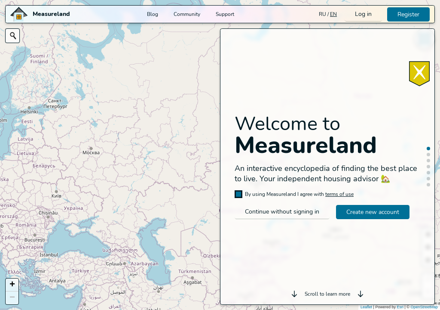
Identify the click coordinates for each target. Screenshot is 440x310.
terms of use (339, 194)
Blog (152, 14)
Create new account (372, 212)
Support (225, 14)
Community (187, 14)
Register (408, 14)
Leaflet (366, 307)
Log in (363, 14)
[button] (12, 285)
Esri (400, 307)
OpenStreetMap (424, 307)
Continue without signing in (282, 212)
